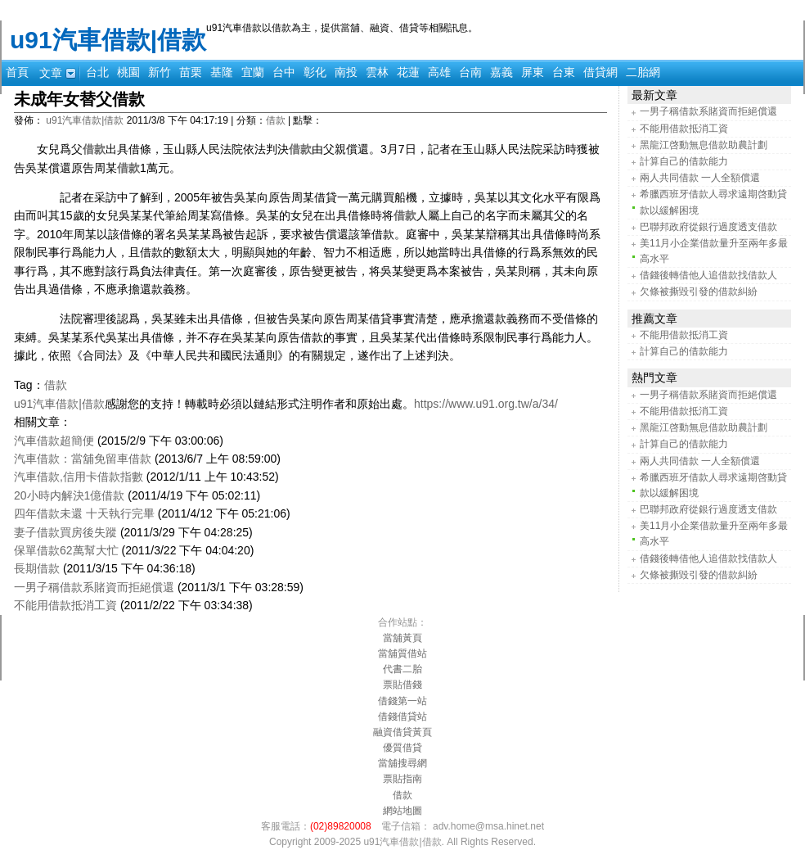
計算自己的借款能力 (684, 161)
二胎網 (643, 72)
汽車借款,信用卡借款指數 (78, 476)
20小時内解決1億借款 (69, 495)
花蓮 (408, 72)
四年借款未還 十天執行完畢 (84, 513)
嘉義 (501, 72)
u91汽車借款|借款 (108, 39)
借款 (276, 120)
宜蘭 (252, 72)
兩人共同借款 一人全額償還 (700, 177)
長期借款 (37, 568)
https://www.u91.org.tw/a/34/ (486, 403)
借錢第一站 (402, 701)
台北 (97, 72)
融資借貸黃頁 (402, 732)
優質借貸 (402, 747)
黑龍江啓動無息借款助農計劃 (703, 145)
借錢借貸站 (402, 716)
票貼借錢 (402, 684)
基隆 (221, 72)
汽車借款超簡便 (54, 440)
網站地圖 (402, 810)
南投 (346, 72)
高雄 (439, 72)
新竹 (159, 72)
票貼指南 (402, 778)
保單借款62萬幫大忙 (66, 550)
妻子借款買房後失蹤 (65, 532)
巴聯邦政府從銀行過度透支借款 (708, 227)
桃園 (128, 72)
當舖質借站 (402, 653)
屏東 (532, 72)
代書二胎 (402, 669)
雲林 (377, 72)
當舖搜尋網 (402, 763)
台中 (283, 72)
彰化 (315, 72)
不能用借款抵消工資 (65, 605)
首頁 (17, 72)
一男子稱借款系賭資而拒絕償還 (94, 587)
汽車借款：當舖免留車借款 (82, 458)
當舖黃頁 (402, 638)
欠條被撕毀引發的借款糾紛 (699, 291)
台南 (470, 72)
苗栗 (190, 72)
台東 (563, 72)
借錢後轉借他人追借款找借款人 (708, 275)
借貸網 (600, 72)
